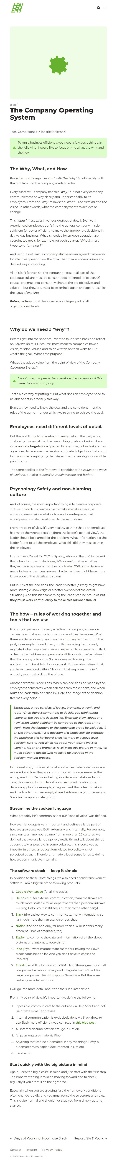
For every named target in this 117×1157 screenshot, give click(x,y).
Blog (13, 104)
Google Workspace (29, 891)
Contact (15, 1149)
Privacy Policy (52, 1149)
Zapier (20, 937)
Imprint (31, 1149)
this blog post (86, 1022)
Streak (20, 965)
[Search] (98, 7)
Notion (21, 926)
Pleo (19, 949)
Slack (19, 914)
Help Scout (24, 898)
